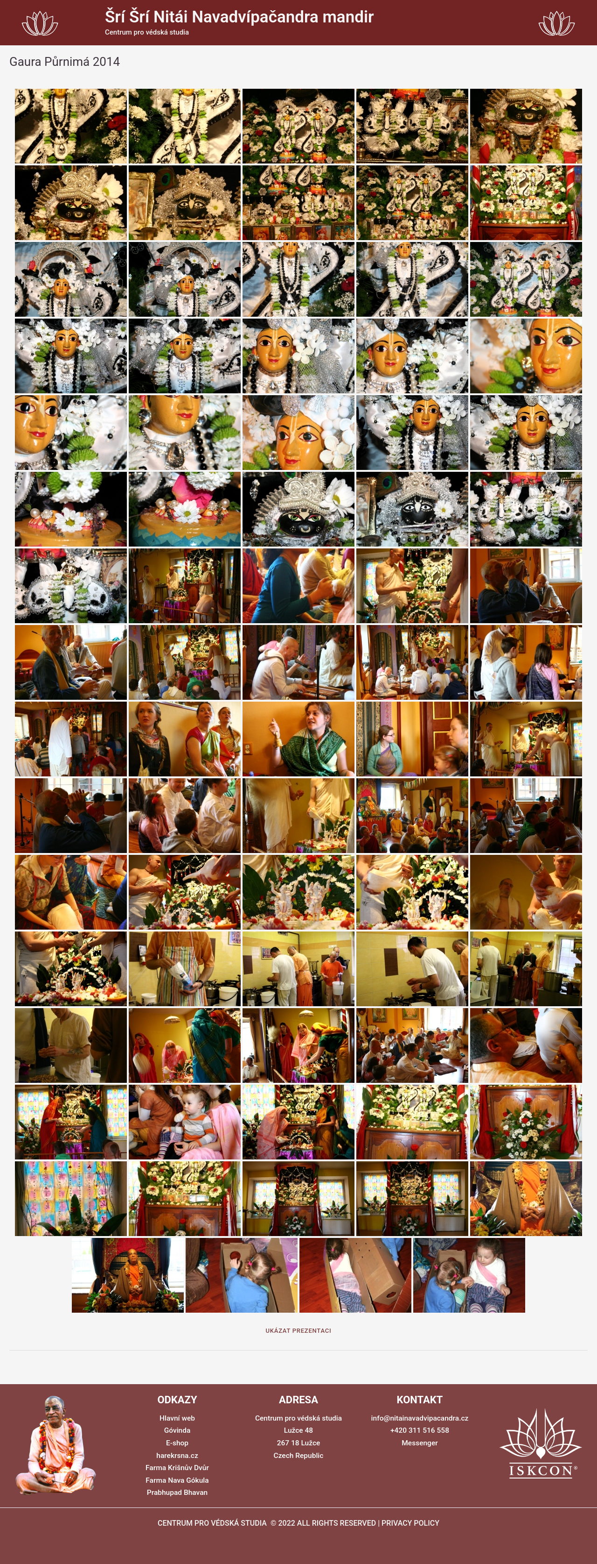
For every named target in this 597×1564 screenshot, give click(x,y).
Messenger (419, 1443)
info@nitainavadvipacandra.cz (419, 1418)
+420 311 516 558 (419, 1430)
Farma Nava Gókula (177, 1480)
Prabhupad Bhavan (177, 1492)
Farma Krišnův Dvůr (177, 1467)
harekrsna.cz (177, 1455)
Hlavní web (177, 1418)
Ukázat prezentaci (299, 1330)
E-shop (177, 1443)
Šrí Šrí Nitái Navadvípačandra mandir (239, 17)
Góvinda (177, 1430)
